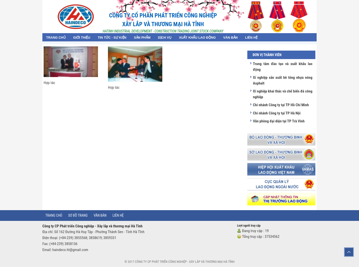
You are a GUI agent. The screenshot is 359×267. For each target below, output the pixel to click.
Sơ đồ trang (78, 215)
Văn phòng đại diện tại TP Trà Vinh (278, 121)
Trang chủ (53, 215)
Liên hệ (118, 215)
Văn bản (100, 215)
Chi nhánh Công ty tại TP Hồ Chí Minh (281, 105)
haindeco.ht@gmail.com (70, 250)
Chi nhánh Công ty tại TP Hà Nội (276, 113)
